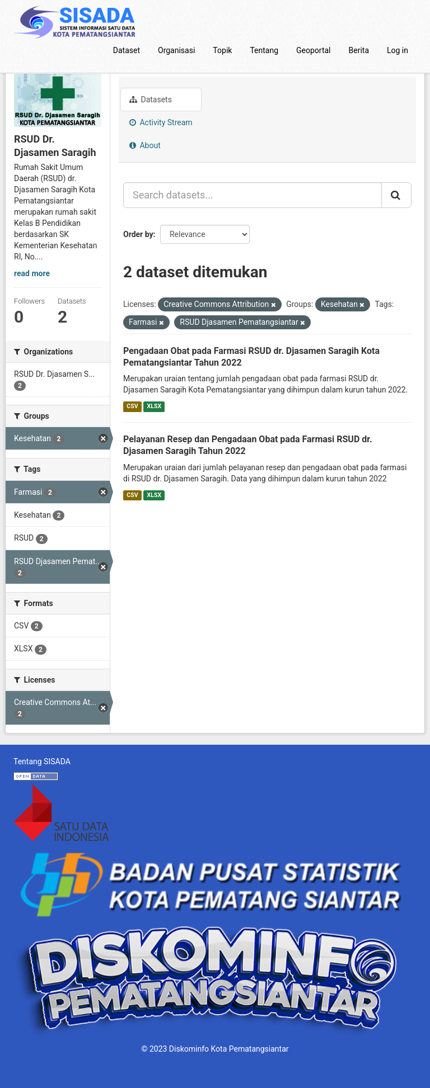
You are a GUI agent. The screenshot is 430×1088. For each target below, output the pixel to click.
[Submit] (396, 195)
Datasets (150, 99)
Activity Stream (161, 122)
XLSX (154, 406)
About (145, 145)
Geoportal (313, 50)
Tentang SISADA (42, 761)
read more (32, 273)
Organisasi (176, 50)
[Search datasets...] (252, 195)
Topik (222, 50)
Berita (359, 50)
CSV (132, 406)
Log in (397, 50)
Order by (138, 234)
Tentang (264, 50)
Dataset (126, 50)
